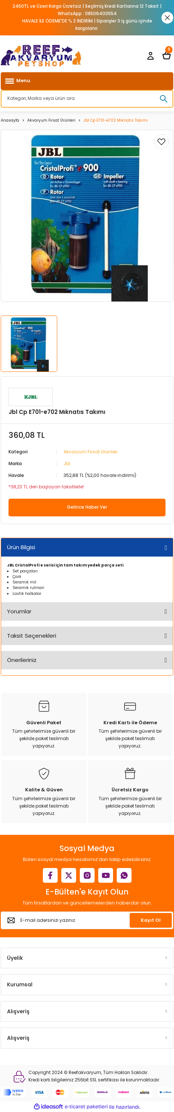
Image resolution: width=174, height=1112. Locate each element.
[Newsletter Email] (87, 920)
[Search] (87, 99)
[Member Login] (150, 55)
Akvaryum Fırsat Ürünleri (90, 452)
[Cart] (166, 55)
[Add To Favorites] (161, 141)
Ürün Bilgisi (21, 547)
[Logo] (41, 55)
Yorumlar (19, 611)
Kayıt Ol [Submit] (151, 920)
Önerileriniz (22, 660)
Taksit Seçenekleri (31, 635)
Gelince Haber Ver (87, 507)
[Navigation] (87, 81)
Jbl (67, 464)
